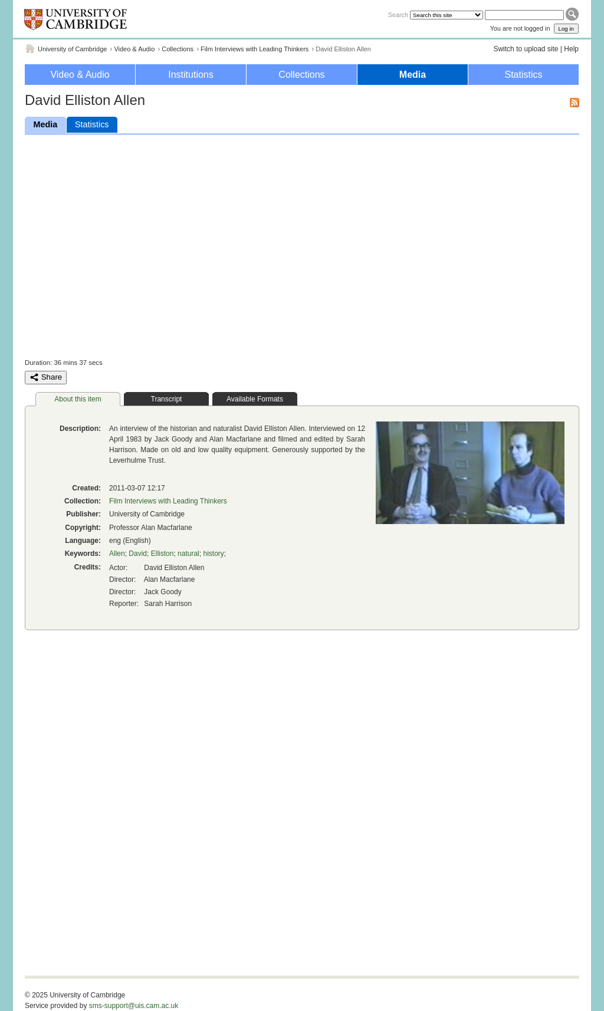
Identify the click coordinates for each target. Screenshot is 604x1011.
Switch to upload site (525, 49)
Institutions (190, 75)
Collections (177, 48)
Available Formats (254, 399)
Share (45, 377)
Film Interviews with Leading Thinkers (254, 48)
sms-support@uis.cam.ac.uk (134, 1006)
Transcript (166, 399)
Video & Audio (134, 48)
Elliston (162, 553)
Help (571, 49)
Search (398, 14)
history (213, 553)
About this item (77, 399)
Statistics (523, 75)
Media (412, 75)
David (138, 553)
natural (188, 553)
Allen (117, 553)
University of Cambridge (72, 48)
